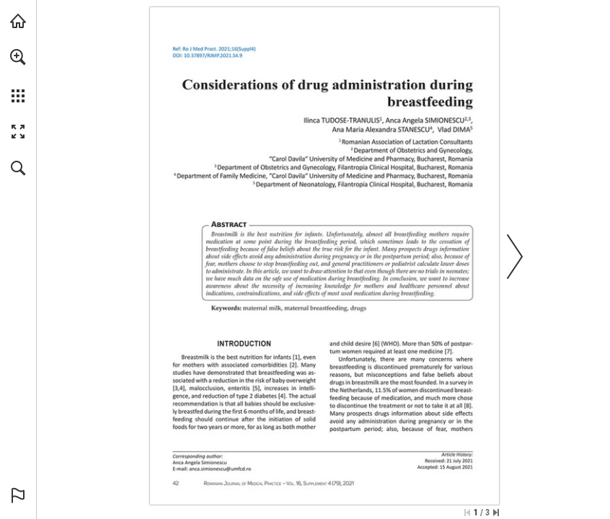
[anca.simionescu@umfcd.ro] (220, 468)
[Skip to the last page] (496, 512)
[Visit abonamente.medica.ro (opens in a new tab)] (18, 21)
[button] (18, 57)
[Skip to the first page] (467, 512)
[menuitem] (18, 75)
